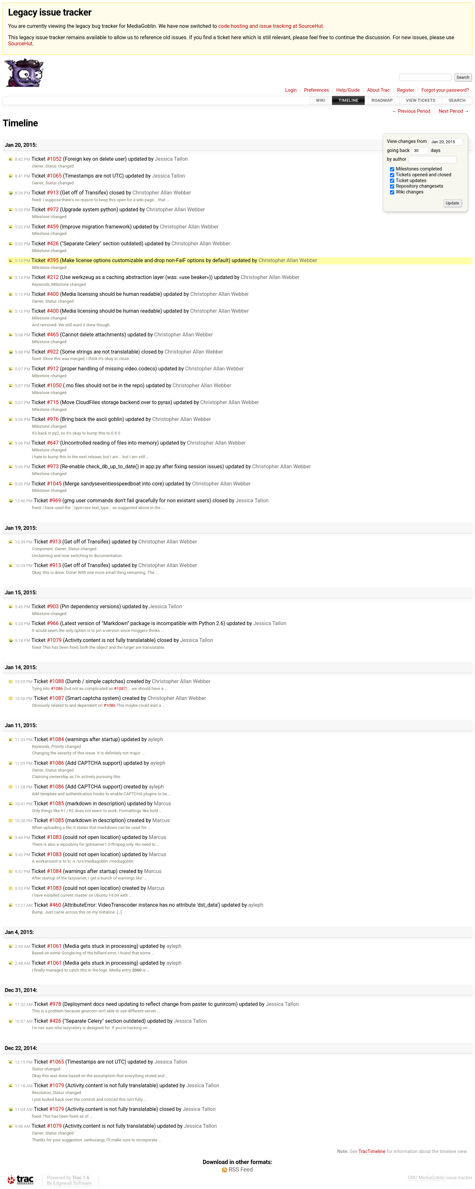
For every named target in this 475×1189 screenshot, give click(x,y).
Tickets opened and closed (420, 175)
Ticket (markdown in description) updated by (93, 803)
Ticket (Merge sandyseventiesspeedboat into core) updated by (133, 484)
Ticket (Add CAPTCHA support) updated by (90, 763)
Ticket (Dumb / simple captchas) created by (113, 681)
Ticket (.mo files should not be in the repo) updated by (123, 385)
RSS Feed (241, 1169)
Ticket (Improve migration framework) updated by (117, 227)
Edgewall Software (72, 1183)
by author (422, 159)
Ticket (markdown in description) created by (92, 820)
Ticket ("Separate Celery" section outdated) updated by (122, 243)
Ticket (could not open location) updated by (90, 837)
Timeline (349, 100)
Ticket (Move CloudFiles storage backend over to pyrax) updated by (137, 402)
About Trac (378, 90)
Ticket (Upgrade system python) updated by (110, 209)
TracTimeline (372, 1151)
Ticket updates (408, 180)
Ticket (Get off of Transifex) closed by (103, 193)
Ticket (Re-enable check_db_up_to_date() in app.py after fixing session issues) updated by (163, 466)
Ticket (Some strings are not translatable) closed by (119, 352)
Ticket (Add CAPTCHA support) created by (89, 787)
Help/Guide (348, 90)
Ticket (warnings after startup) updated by (89, 739)
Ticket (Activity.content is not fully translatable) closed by (114, 640)
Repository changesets (417, 186)
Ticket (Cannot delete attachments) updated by (114, 335)
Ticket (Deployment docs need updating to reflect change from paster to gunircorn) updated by (157, 1004)
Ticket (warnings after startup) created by (88, 871)
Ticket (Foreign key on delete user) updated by (101, 159)
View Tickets (420, 100)
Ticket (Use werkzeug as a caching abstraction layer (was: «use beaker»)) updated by (157, 277)
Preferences (316, 90)
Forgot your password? (445, 90)
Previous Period (414, 111)
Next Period (451, 111)
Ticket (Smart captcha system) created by (110, 698)
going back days (413, 150)
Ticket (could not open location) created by (89, 888)
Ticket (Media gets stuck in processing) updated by (98, 946)
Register (405, 90)
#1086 (57, 688)
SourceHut (20, 44)
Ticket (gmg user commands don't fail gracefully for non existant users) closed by (142, 500)
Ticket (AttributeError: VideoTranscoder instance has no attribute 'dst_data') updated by (139, 905)
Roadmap (382, 100)
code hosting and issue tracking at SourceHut (270, 26)
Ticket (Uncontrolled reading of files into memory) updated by (130, 443)
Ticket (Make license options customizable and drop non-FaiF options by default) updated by (166, 260)
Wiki (320, 100)
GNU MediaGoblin (426, 1178)
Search (457, 100)
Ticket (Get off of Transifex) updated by (106, 542)
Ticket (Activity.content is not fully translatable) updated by (117, 1085)
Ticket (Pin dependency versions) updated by (98, 606)
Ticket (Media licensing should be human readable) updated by (132, 294)
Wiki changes (407, 192)
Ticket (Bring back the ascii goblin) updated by (113, 419)
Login (291, 90)
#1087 (120, 688)
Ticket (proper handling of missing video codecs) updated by (129, 369)
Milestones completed (416, 169)
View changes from (425, 141)
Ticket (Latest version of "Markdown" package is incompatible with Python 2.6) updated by (150, 623)
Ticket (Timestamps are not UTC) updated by (100, 176)
